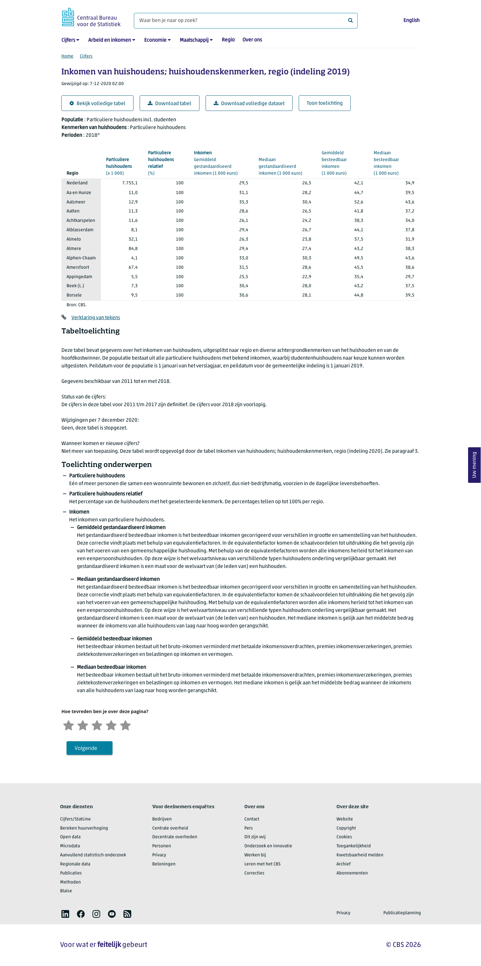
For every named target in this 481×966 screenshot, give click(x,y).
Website (345, 819)
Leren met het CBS (262, 864)
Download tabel (169, 103)
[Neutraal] (97, 724)
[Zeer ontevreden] (68, 724)
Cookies (344, 837)
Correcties (254, 873)
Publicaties (71, 873)
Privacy (159, 855)
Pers (248, 828)
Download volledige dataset (249, 103)
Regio (228, 40)
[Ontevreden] (83, 724)
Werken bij (255, 855)
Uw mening (474, 465)
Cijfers (68, 40)
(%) (166, 163)
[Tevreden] (111, 724)
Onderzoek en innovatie (268, 846)
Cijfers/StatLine (75, 819)
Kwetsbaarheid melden (360, 855)
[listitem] (65, 914)
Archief (344, 864)
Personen (161, 846)
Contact (251, 819)
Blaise (66, 891)
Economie (155, 40)
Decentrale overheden (174, 837)
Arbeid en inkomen (109, 40)
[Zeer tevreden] (125, 724)
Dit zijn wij (255, 837)
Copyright (346, 828)
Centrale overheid (170, 828)
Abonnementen (352, 873)
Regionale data (75, 864)
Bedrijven (162, 819)
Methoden (70, 882)
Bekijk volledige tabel (97, 103)
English (411, 20)
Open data (70, 837)
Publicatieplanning (402, 913)
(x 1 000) (122, 166)
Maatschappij (194, 40)
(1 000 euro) (342, 159)
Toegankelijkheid (354, 846)
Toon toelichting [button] (325, 103)
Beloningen (164, 864)
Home (67, 56)
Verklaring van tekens (95, 317)
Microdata (70, 846)
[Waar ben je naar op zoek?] (246, 20)
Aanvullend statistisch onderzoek (93, 855)
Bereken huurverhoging (84, 828)
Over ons (252, 40)
